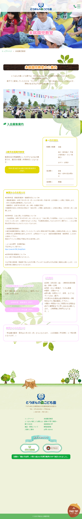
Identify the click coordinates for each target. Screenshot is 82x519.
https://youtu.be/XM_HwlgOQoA (15, 249)
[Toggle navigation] (78, 6)
